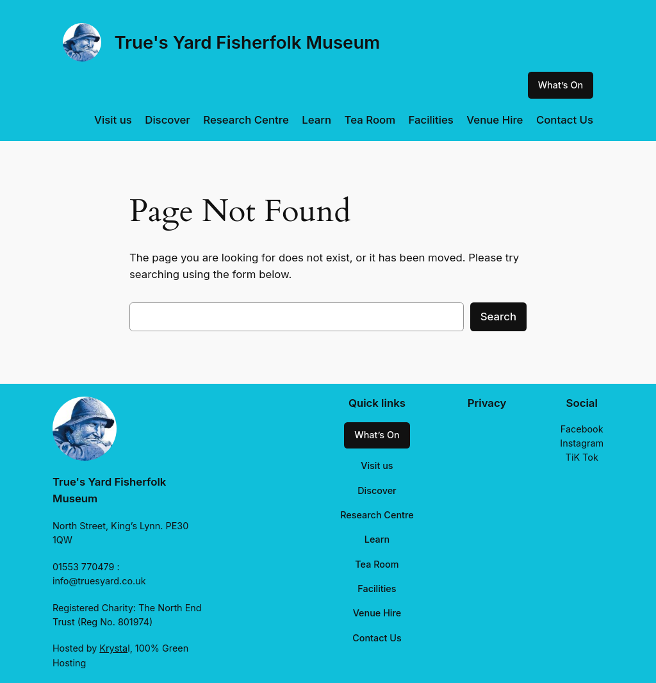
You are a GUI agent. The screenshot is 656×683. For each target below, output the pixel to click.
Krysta (113, 648)
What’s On (560, 84)
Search (498, 316)
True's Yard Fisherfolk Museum (247, 42)
